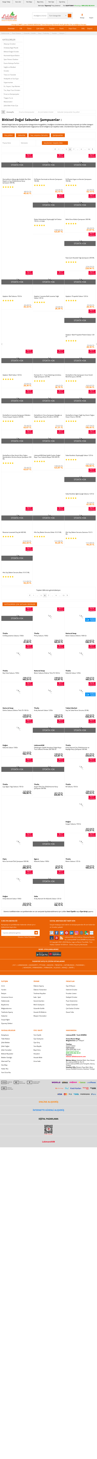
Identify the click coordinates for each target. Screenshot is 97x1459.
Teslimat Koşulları (40, 993)
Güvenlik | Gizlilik (30, 33)
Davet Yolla (70, 1012)
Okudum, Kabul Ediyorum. (18, 937)
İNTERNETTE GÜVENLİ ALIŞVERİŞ (48, 1110)
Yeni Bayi (29, 2)
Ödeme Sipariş (39, 986)
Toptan (51, 28)
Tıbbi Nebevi (5, 1039)
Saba (36, 896)
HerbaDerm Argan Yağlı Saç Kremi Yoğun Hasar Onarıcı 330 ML (80, 416)
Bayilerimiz (5, 1005)
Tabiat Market (71, 708)
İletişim (61, 33)
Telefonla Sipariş (7, 1012)
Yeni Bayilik (37, 1046)
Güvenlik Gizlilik (39, 1008)
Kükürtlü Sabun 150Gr (10, 747)
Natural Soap (71, 633)
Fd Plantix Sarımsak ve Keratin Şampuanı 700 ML (48, 180)
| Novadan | (27, 968)
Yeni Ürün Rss (6, 1072)
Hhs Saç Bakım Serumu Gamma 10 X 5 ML (79, 533)
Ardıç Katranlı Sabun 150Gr (12, 899)
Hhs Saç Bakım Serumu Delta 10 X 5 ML (47, 532)
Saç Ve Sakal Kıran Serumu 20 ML (77, 710)
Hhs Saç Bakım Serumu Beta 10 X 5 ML (16, 572)
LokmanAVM (39, 745)
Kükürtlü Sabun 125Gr (73, 673)
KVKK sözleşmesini (11, 937)
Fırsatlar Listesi (71, 993)
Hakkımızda (5, 33)
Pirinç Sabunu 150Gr (41, 636)
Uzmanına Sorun (7, 997)
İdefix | (72, 968)
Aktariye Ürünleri (10, 44)
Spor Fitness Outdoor (11, 59)
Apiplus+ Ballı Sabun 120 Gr (12, 375)
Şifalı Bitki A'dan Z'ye (11, 106)
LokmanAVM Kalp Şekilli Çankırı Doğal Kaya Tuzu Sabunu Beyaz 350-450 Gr (47, 456)
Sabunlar (21, 135)
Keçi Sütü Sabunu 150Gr (11, 673)
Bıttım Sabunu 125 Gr (73, 861)
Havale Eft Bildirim (40, 1012)
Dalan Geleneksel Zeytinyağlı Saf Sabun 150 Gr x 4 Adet (47, 220)
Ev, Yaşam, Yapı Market (12, 86)
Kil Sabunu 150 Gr (72, 787)
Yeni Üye (51, 2)
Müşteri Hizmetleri (40, 1016)
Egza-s (36, 859)
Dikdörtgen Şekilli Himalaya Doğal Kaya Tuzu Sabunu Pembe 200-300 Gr (47, 748)
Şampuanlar (58, 135)
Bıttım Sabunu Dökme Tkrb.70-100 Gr (47, 673)
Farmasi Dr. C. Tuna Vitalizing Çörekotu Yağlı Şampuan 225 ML (47, 376)
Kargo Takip (6, 2)
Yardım (54, 33)
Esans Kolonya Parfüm (11, 63)
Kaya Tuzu (72, 28)
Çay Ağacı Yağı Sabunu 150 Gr (13, 787)
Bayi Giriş (40, 2)
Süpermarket (8, 82)
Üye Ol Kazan (70, 986)
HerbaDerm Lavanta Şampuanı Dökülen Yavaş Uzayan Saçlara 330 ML (16, 416)
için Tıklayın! (75, 1040)
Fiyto (5, 859)
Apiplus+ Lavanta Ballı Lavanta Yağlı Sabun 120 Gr (46, 297)
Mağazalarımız (6, 1008)
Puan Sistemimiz (71, 1001)
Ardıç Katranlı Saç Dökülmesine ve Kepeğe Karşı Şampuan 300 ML (77, 748)
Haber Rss (4, 1069)
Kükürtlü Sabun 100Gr (41, 861)
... (62, 149)
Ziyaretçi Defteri (6, 1023)
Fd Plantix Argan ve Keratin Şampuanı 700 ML (79, 180)
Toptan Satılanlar (72, 1005)
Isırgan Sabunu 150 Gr (73, 824)
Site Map (4, 1065)
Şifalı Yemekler (6, 1050)
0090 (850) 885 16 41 (73, 1049)
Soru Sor (18, 2)
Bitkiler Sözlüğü (6, 1057)
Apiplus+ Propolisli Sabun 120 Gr (77, 296)
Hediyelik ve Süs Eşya (11, 79)
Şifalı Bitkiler (5, 1042)
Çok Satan (40, 28)
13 (89, 149)
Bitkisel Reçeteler (7, 1054)
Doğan (5, 745)
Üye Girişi (84, 911)
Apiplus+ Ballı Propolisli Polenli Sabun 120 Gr (80, 335)
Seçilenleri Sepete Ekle (55, 143)
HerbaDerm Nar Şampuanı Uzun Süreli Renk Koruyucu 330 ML (79, 376)
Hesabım (37, 1054)
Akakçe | (65, 968)
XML (83, 28)
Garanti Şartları (39, 1001)
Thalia (5, 633)
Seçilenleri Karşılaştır (38, 143)
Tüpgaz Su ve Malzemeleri (8, 100)
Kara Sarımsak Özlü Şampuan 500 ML (16, 861)
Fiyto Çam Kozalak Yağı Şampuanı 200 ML (80, 258)
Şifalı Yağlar (5, 1046)
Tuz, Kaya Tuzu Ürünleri (12, 90)
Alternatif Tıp (5, 1061)
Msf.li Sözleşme (39, 1005)
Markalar (11, 28)
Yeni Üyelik (71, 911)
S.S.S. (3, 986)
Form (62, 28)
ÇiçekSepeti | (34, 965)
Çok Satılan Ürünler (72, 1008)
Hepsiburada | (70, 965)
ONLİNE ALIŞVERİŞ (48, 1101)
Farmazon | (49, 968)
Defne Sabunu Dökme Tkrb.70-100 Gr (16, 710)
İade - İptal (37, 997)
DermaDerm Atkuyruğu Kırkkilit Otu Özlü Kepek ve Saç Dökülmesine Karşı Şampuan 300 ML (17, 181)
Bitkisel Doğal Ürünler (11, 52)
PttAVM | (43, 965)
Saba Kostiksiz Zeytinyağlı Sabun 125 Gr (79, 455)
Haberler (4, 1016)
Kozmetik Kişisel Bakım (12, 55)
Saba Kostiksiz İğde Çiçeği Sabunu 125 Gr (80, 494)
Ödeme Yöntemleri (40, 990)
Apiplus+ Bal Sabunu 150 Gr (12, 296)
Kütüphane (5, 1035)
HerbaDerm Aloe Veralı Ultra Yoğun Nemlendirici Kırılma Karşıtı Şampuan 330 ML (17, 457)
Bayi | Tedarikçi (43, 33)
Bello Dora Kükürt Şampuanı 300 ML (78, 219)
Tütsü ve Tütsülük (10, 75)
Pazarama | (80, 965)
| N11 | (15, 965)
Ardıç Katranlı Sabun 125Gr (43, 710)
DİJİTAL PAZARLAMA (48, 1118)
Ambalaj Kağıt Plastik (11, 48)
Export (89, 28)
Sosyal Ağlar (5, 1020)
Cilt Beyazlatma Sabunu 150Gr (13, 636)
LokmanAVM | (23, 965)
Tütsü (29, 28)
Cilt (21, 28)
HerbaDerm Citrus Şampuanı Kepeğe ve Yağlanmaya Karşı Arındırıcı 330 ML (48, 416)
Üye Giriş (62, 2)
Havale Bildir (38, 1057)
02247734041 (70, 5)
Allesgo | (58, 968)
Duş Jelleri (8, 135)
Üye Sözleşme (38, 1039)
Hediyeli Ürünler (71, 997)
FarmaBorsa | (38, 968)
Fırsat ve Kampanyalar (11, 94)
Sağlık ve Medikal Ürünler (10, 69)
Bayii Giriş (37, 1050)
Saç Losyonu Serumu (39, 135)
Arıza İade (37, 1061)
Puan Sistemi (16, 33)
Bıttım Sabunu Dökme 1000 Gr (76, 636)
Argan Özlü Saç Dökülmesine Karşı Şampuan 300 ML (46, 787)
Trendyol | (59, 965)
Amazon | (51, 965)
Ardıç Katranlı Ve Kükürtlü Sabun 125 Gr (47, 899)
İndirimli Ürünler (71, 990)
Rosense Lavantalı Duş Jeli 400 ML (14, 532)
